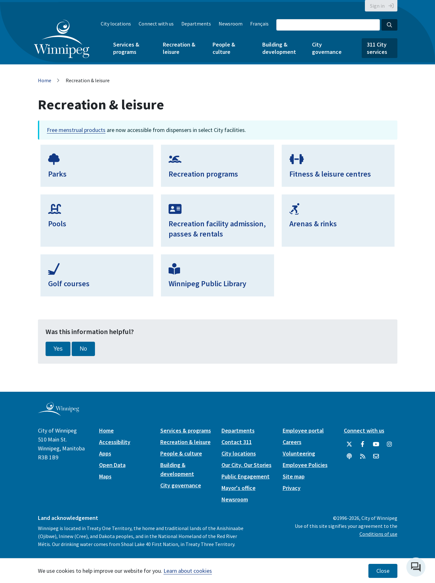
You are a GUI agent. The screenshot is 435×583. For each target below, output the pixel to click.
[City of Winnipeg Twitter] (349, 444)
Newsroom (231, 23)
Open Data (112, 465)
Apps (105, 453)
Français (259, 23)
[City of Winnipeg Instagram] (389, 444)
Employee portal (303, 430)
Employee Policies (305, 465)
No (83, 349)
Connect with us (156, 23)
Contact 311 (236, 442)
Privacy (292, 488)
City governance (327, 48)
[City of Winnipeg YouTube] (376, 444)
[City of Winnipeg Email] (376, 456)
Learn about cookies (187, 570)
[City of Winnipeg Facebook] (362, 444)
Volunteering (299, 453)
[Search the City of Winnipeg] (328, 25)
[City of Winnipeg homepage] (58, 413)
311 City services (377, 48)
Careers (292, 442)
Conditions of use (378, 534)
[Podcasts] (349, 456)
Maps (105, 476)
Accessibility (114, 442)
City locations (116, 23)
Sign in (377, 6)
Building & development (279, 48)
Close (382, 570)
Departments (196, 23)
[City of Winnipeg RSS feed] (362, 456)
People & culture (224, 48)
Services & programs (126, 48)
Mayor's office (238, 488)
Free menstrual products (76, 130)
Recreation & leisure (179, 48)
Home (44, 80)
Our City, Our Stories (246, 465)
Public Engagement (245, 476)
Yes (58, 349)
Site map (294, 476)
